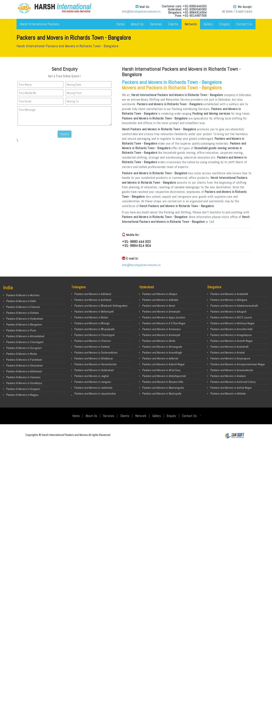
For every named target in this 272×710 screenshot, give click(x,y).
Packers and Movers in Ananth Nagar (231, 341)
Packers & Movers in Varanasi (23, 377)
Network (191, 24)
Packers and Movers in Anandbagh (162, 352)
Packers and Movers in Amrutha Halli (231, 329)
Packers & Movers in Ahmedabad (25, 336)
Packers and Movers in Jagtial (91, 376)
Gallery (208, 24)
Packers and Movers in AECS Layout (231, 317)
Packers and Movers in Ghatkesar (93, 358)
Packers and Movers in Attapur (159, 294)
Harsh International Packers (39, 24)
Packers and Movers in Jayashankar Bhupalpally (95, 395)
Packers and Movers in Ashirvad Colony (233, 382)
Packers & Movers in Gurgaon (23, 389)
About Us (137, 24)
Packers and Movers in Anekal (227, 352)
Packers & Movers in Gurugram (24, 348)
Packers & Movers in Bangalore (24, 324)
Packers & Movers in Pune (21, 330)
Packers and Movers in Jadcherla (93, 388)
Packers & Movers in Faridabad (24, 359)
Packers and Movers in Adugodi (228, 311)
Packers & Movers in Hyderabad (24, 318)
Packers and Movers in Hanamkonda (95, 364)
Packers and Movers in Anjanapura (230, 358)
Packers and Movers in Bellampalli (94, 311)
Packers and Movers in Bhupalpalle (94, 329)
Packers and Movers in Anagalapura (231, 335)
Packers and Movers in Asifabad (92, 300)
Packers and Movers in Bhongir (92, 323)
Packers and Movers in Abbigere (228, 300)
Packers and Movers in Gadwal (92, 347)
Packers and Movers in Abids (158, 341)
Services (156, 24)
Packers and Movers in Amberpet (161, 335)
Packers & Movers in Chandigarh (25, 342)
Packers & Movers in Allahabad (24, 371)
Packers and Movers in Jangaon (92, 382)
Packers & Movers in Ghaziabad (24, 365)
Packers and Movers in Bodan (91, 317)
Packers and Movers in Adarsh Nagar (163, 364)
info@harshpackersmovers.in (92, 11)
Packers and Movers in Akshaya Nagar (232, 323)
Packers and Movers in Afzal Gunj (161, 370)
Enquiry (224, 24)
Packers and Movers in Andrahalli (229, 347)
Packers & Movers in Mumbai (22, 295)
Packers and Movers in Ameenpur (161, 329)
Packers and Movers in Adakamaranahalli (234, 306)
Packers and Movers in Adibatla (160, 300)
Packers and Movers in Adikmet (160, 358)
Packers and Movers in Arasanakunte (231, 370)
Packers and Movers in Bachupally (161, 393)
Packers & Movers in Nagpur (22, 395)
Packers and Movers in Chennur (92, 341)
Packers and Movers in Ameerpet (161, 311)
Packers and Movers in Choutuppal (94, 335)
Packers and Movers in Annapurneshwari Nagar (237, 364)
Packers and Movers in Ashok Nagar (231, 388)
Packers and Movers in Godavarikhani (96, 352)
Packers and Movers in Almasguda (162, 347)
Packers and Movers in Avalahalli (229, 294)
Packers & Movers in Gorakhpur (24, 383)
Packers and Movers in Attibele (228, 393)
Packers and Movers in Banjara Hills (162, 382)
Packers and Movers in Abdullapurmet (164, 376)
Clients (173, 24)
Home (120, 24)
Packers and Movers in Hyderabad (94, 370)
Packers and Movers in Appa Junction (163, 317)
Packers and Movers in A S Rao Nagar (163, 323)
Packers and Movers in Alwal (158, 306)
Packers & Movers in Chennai (23, 307)
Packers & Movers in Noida (21, 354)
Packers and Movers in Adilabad (92, 294)
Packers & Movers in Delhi (21, 301)
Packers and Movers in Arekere (228, 376)
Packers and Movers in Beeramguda (163, 388)
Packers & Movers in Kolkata (22, 313)
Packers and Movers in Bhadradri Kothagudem (101, 306)
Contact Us (244, 24)
